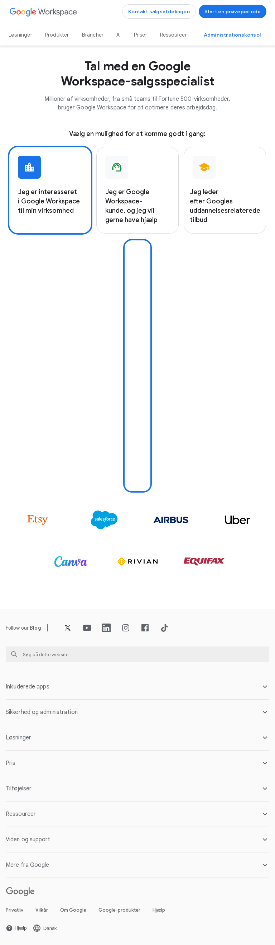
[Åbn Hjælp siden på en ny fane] (16, 928)
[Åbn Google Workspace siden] (43, 12)
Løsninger (20, 35)
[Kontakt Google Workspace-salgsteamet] (159, 11)
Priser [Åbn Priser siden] (140, 35)
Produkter (57, 35)
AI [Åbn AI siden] (118, 35)
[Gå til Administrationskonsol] (232, 35)
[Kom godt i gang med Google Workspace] (232, 11)
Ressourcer (173, 35)
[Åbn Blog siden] (35, 628)
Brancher (93, 35)
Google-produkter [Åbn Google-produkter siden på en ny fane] (119, 910)
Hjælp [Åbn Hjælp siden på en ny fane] (159, 910)
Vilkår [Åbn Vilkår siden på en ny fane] (41, 910)
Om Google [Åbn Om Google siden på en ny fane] (73, 910)
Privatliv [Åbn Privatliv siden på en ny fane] (14, 910)
